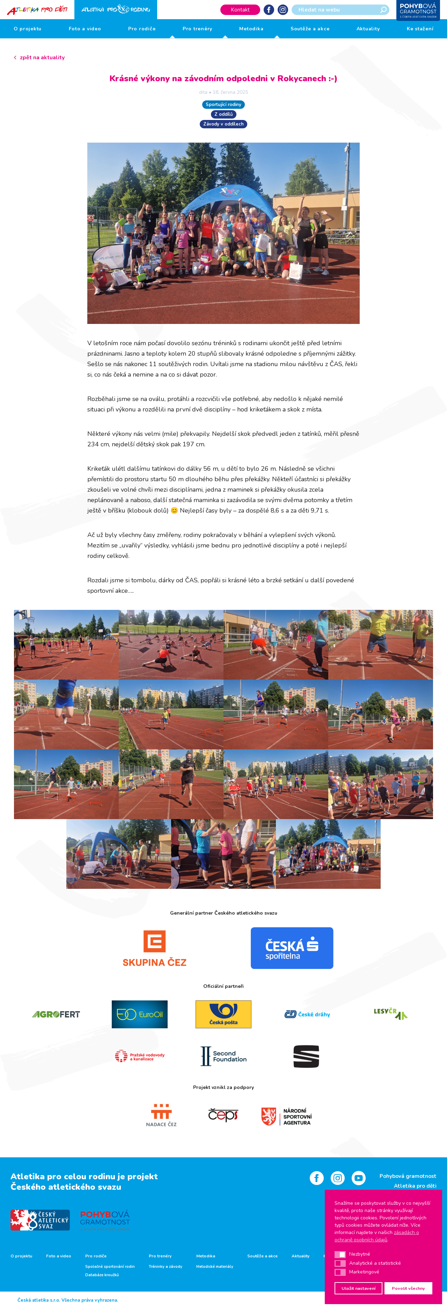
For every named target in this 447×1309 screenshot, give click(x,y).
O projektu (28, 28)
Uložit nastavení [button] (358, 1288)
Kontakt (240, 9)
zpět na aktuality (42, 57)
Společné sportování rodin (110, 1266)
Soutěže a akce (310, 28)
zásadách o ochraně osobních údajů (377, 1236)
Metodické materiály (214, 1266)
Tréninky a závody (165, 1266)
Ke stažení (420, 28)
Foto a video (85, 28)
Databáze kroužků (102, 1275)
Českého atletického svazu (65, 1187)
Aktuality (368, 28)
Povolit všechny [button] (408, 1288)
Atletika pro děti (415, 1185)
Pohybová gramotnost (408, 1176)
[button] (340, 1254)
